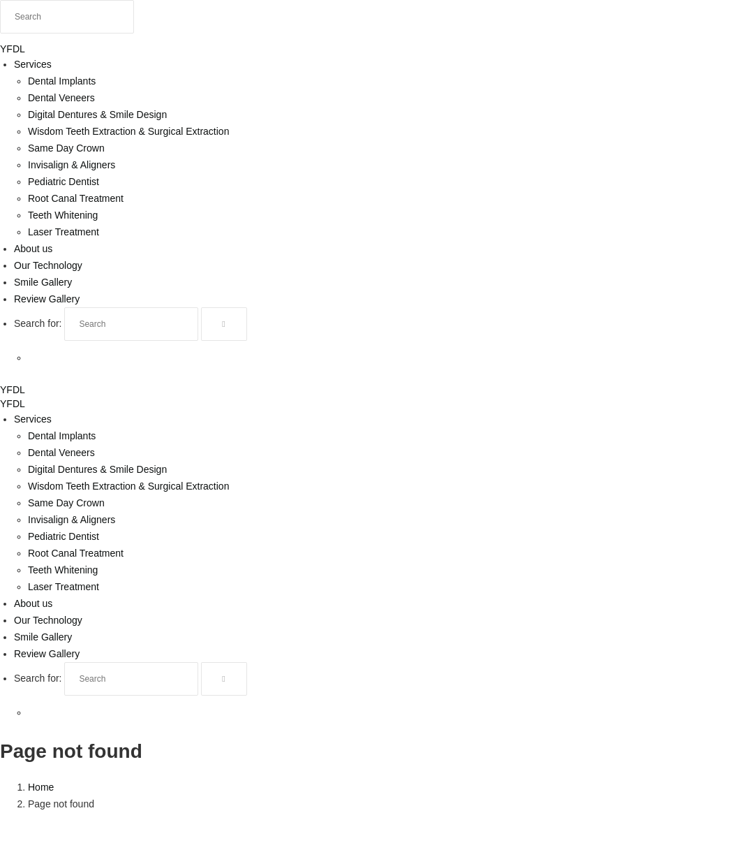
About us (33, 248)
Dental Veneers (61, 97)
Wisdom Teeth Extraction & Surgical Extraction (128, 131)
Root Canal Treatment (76, 198)
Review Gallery (47, 299)
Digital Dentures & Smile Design (97, 114)
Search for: (37, 323)
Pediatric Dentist (63, 181)
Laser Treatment (63, 231)
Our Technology (48, 265)
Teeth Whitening (63, 215)
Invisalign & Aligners (71, 164)
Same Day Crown (66, 148)
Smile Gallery (43, 282)
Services (33, 64)
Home (41, 787)
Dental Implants (62, 81)
